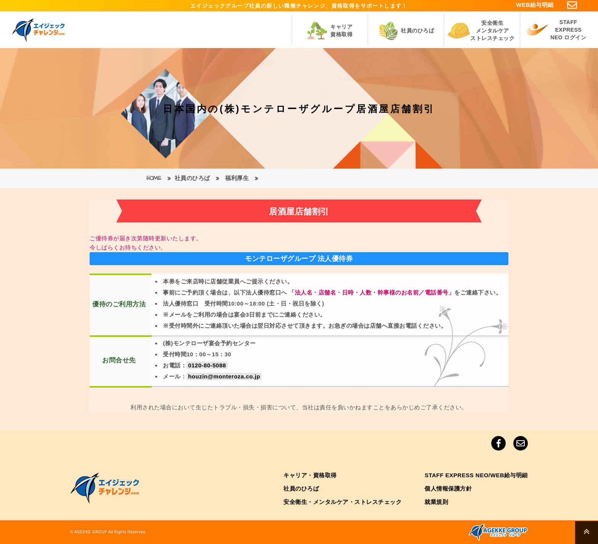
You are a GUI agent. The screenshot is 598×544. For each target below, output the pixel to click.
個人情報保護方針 (448, 488)
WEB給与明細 (535, 5)
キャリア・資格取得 (310, 475)
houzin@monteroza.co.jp (224, 376)
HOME (153, 178)
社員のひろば (192, 178)
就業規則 (436, 502)
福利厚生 (237, 178)
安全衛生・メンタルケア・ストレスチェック (342, 502)
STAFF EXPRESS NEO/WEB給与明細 (476, 475)
